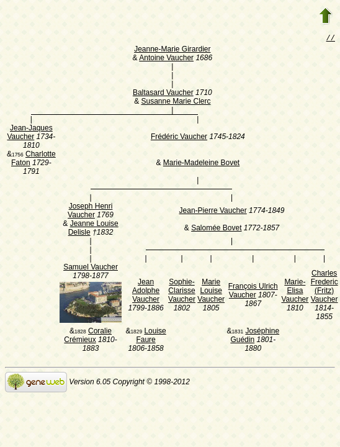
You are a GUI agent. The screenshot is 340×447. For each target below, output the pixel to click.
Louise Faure (151, 336)
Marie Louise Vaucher (211, 292)
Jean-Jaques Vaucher (29, 133)
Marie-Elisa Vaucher (294, 292)
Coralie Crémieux (88, 336)
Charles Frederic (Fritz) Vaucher (324, 287)
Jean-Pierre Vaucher (213, 211)
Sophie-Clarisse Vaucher (181, 292)
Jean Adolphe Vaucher (145, 292)
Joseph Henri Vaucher (90, 211)
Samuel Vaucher (90, 268)
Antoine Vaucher (166, 59)
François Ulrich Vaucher (253, 291)
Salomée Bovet (216, 229)
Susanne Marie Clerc (175, 102)
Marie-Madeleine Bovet (201, 164)
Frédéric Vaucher (179, 137)
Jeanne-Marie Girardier (172, 50)
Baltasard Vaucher (163, 93)
